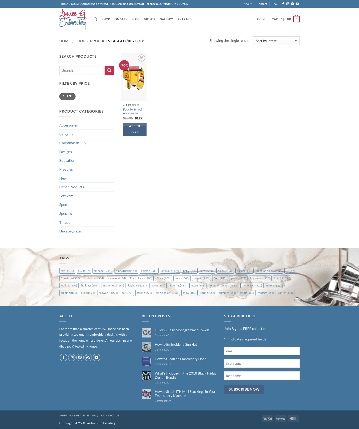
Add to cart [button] (134, 129)
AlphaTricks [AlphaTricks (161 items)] (126, 271)
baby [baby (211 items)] (189, 271)
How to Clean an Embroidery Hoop (180, 359)
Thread (65, 222)
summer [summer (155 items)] (227, 292)
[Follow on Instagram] (287, 4)
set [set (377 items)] (127, 292)
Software (66, 196)
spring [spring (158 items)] (207, 292)
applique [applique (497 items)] (170, 271)
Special (64, 204)
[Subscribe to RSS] (88, 357)
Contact (262, 4)
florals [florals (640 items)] (182, 278)
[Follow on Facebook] (283, 4)
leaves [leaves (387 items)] (158, 285)
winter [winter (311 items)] (285, 292)
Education (67, 160)
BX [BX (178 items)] (291, 271)
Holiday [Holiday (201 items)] (69, 285)
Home (65, 41)
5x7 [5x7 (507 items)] (84, 271)
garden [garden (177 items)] (238, 278)
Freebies (66, 169)
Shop (106, 19)
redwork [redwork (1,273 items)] (108, 292)
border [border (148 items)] (244, 271)
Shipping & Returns (74, 415)
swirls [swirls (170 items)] (247, 292)
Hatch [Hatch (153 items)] (281, 278)
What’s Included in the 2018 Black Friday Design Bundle (186, 375)
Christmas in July (72, 142)
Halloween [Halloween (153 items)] (260, 278)
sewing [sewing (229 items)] (144, 292)
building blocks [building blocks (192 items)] (269, 271)
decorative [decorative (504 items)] (94, 278)
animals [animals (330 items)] (149, 271)
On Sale (120, 19)
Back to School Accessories (132, 111)
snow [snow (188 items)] (189, 292)
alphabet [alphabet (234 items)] (103, 271)
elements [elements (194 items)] (117, 278)
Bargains (66, 134)
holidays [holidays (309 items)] (89, 285)
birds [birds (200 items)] (207, 271)
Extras (185, 19)
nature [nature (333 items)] (273, 285)
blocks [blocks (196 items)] (225, 271)
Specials (65, 213)
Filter (67, 96)
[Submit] (109, 70)
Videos (149, 19)
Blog (135, 19)
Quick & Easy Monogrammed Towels (182, 330)
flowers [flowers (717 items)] (201, 278)
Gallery (166, 19)
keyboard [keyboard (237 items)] (137, 285)
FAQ (275, 4)
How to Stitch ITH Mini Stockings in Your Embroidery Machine (185, 393)
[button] (260, 19)
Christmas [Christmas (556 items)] (70, 278)
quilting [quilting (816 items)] (69, 292)
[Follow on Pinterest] (292, 4)
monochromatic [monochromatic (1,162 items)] (223, 285)
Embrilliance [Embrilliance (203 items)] (141, 278)
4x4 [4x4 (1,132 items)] (67, 271)
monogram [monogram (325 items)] (252, 285)
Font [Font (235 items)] (220, 278)
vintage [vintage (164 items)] (266, 292)
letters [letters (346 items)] (198, 285)
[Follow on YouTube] (297, 4)
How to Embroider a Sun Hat (176, 344)
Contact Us (110, 415)
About (248, 4)
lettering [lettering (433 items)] (178, 285)
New (63, 178)
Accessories (68, 125)
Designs (65, 151)
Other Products (71, 187)
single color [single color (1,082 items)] (167, 292)
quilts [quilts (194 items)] (88, 292)
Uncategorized (70, 231)
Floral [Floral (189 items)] (163, 278)
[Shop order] (276, 40)
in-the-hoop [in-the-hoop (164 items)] (113, 285)
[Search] (95, 19)
